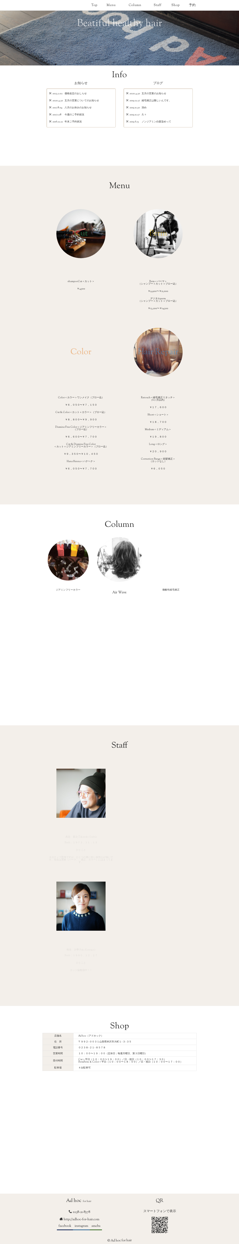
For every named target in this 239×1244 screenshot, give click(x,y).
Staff (157, 5)
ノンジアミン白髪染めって (156, 122)
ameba (95, 1226)
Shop (175, 5)
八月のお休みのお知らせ (78, 108)
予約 (192, 5)
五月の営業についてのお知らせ (82, 100)
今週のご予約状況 (74, 115)
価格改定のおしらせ (76, 93)
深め (144, 108)
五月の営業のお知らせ (154, 93)
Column (135, 5)
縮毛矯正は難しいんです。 (156, 100)
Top (94, 5)
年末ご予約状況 (73, 122)
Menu (111, 5)
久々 (144, 115)
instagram (81, 1226)
